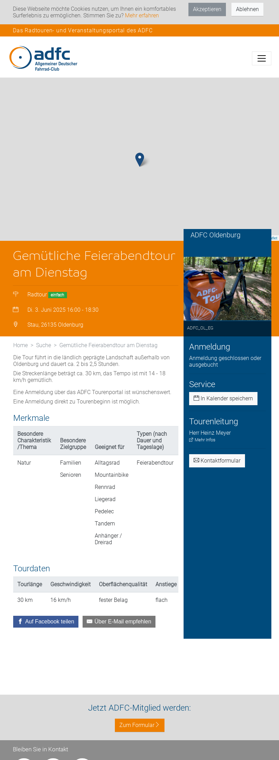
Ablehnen (247, 9)
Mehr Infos (202, 450)
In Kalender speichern (223, 409)
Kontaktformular (217, 471)
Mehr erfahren (142, 15)
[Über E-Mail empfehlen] (119, 632)
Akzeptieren (207, 9)
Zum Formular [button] (139, 725)
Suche (43, 355)
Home (20, 355)
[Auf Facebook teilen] (45, 632)
